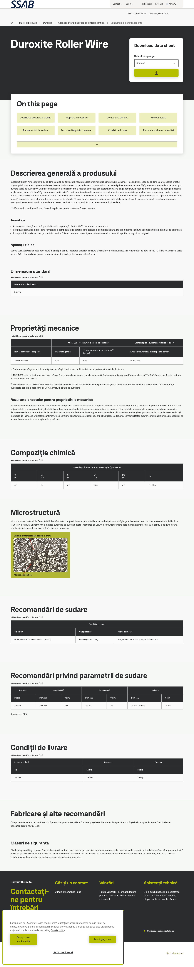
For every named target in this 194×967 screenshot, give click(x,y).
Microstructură (158, 117)
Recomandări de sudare (35, 130)
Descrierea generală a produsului (37, 117)
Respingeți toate (90, 941)
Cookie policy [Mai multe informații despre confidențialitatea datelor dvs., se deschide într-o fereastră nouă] (58, 934)
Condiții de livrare (117, 130)
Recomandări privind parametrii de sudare (78, 130)
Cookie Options (174, 953)
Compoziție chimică (117, 117)
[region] (63, 939)
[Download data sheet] (156, 73)
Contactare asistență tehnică (159, 930)
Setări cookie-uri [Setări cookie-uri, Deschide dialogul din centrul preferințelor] (63, 952)
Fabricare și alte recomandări (158, 130)
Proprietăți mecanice (76, 117)
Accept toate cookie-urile (36, 941)
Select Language (144, 56)
